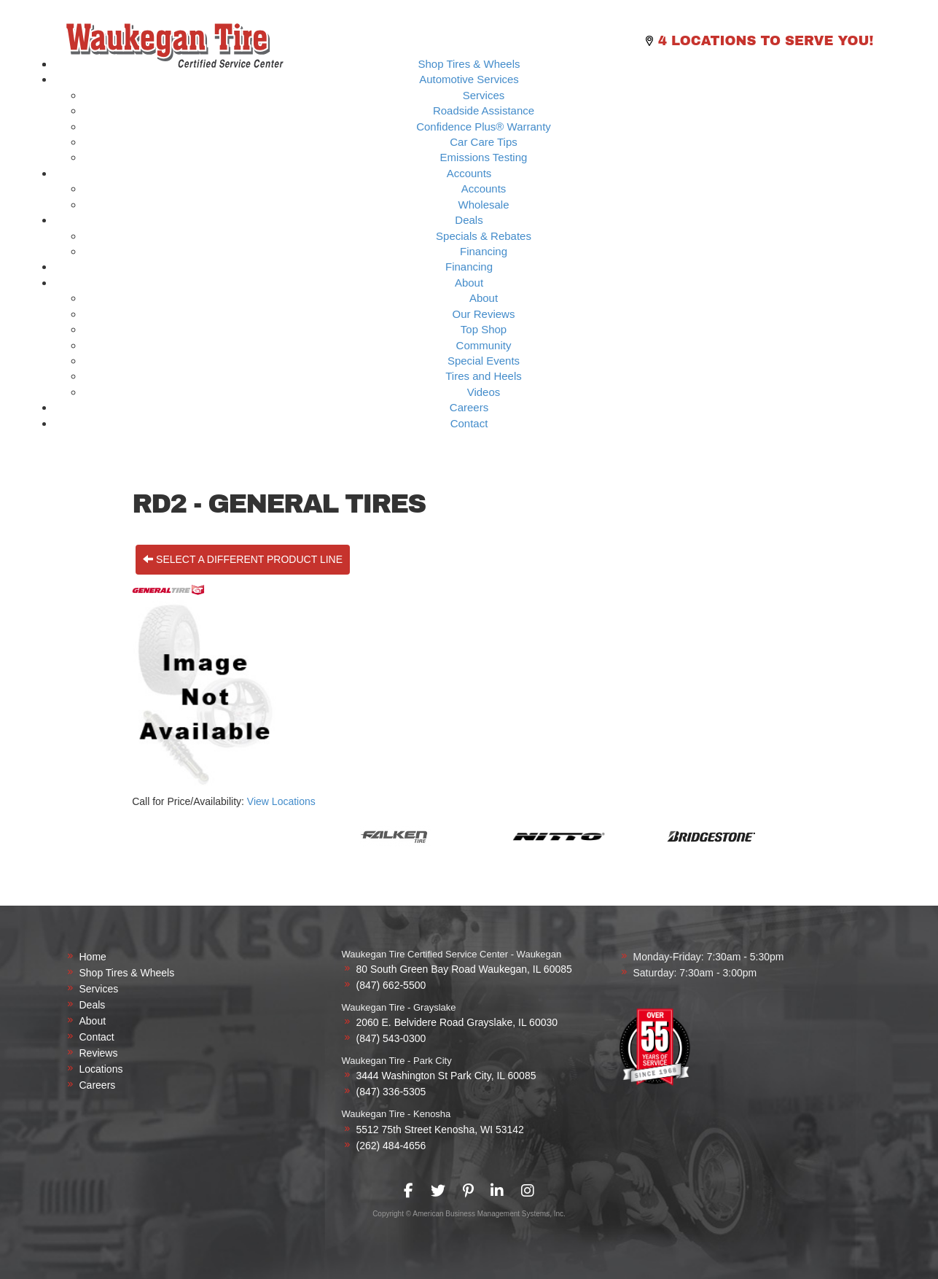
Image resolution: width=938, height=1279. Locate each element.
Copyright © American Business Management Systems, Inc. (469, 1214)
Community (484, 345)
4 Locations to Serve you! (765, 41)
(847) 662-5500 (391, 985)
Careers (469, 407)
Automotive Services (469, 79)
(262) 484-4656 (391, 1145)
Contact (469, 423)
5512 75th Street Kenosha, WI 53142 (440, 1129)
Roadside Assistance (483, 110)
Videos (484, 392)
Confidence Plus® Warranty (483, 126)
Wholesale (483, 204)
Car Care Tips (483, 142)
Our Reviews (484, 314)
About (469, 282)
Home (92, 957)
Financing (483, 251)
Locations (101, 1069)
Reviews (98, 1053)
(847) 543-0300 (391, 1038)
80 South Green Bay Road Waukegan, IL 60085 (464, 969)
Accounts (469, 173)
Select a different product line (243, 559)
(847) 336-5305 (391, 1091)
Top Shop (484, 329)
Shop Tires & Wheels (469, 64)
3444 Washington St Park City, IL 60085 (446, 1075)
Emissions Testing (484, 157)
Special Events (483, 360)
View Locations (281, 801)
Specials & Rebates (483, 236)
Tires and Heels (483, 376)
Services (484, 95)
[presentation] (408, 1190)
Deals (468, 220)
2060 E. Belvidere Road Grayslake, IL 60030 (457, 1022)
